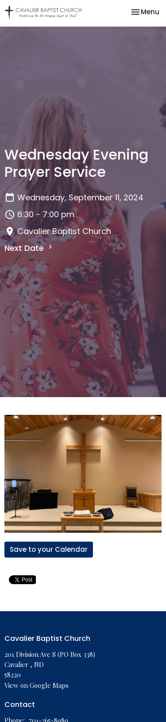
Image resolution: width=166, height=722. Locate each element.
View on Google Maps (36, 685)
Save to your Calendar (49, 549)
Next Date (29, 248)
